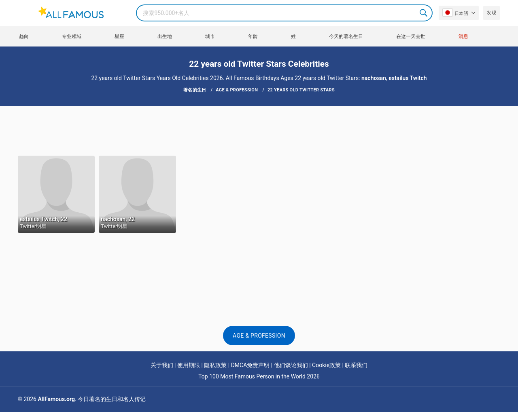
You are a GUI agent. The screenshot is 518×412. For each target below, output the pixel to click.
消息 (463, 36)
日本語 (455, 12)
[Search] (284, 12)
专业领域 (71, 36)
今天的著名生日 (346, 36)
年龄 (253, 36)
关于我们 (162, 365)
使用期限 (188, 365)
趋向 (24, 36)
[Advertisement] (259, 130)
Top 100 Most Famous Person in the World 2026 (259, 376)
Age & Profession (259, 335)
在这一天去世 (410, 36)
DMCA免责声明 (250, 365)
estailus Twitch (407, 78)
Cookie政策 (326, 365)
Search (424, 12)
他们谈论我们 (291, 365)
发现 (491, 12)
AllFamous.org (56, 399)
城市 (210, 36)
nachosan (373, 78)
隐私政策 (215, 365)
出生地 (164, 36)
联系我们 (356, 365)
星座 (119, 36)
